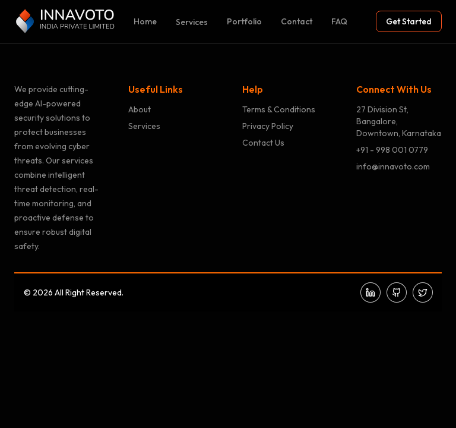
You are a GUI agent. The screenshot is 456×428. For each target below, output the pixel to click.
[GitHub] (396, 292)
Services (192, 22)
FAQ (339, 21)
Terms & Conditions (278, 109)
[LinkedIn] (370, 292)
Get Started (409, 21)
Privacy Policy (267, 126)
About (139, 109)
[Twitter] (422, 292)
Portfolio (244, 21)
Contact (296, 21)
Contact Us (263, 142)
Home (145, 21)
